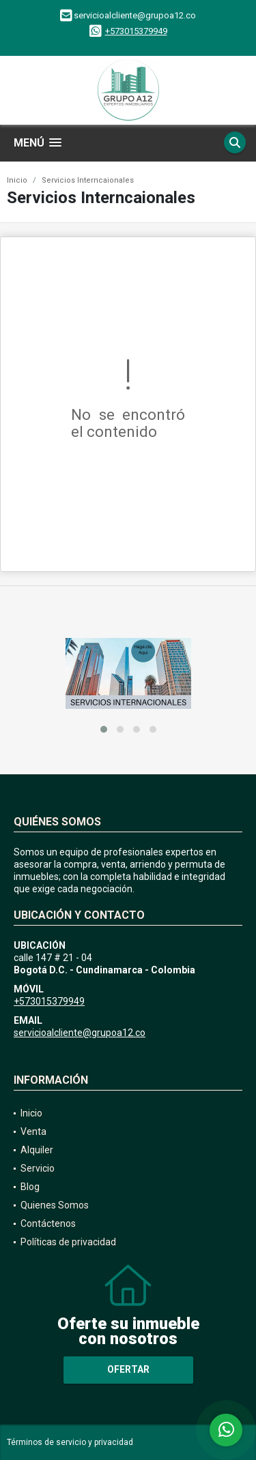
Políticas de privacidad (68, 1241)
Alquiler (36, 1149)
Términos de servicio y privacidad (70, 1442)
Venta (33, 1131)
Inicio (17, 180)
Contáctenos (48, 1223)
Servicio (37, 1168)
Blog (30, 1186)
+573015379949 (136, 31)
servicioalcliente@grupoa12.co (79, 1032)
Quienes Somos (54, 1205)
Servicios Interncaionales (88, 180)
